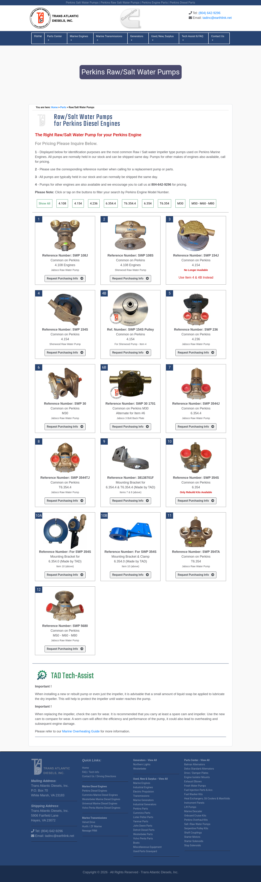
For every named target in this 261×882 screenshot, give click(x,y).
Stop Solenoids (192, 845)
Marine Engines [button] (79, 36)
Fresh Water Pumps (195, 785)
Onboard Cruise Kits (195, 815)
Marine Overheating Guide (81, 731)
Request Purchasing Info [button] (65, 278)
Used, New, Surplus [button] (162, 36)
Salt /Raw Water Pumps (197, 824)
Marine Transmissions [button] (109, 36)
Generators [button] (136, 36)
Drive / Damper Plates (196, 773)
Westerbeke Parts (143, 834)
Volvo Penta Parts (143, 838)
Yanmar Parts (140, 821)
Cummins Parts (141, 812)
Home (54, 107)
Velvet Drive (88, 822)
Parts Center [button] (54, 36)
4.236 (94, 203)
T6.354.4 (130, 203)
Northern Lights (141, 764)
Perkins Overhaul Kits (196, 819)
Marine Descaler (193, 811)
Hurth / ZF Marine (92, 826)
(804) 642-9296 (209, 13)
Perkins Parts (140, 808)
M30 (180, 203)
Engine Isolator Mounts (197, 777)
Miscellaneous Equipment (147, 847)
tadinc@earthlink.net (217, 18)
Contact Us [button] (217, 36)
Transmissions (141, 795)
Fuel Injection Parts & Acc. (198, 790)
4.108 (62, 203)
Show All (44, 203)
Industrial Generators (144, 804)
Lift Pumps (190, 807)
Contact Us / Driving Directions (99, 776)
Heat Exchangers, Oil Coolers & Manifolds (207, 798)
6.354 (148, 203)
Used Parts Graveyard (145, 851)
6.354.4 (111, 203)
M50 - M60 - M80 (202, 203)
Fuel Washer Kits (193, 794)
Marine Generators (143, 800)
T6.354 (164, 203)
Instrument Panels (194, 802)
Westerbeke (139, 768)
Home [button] (38, 36)
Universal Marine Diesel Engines (99, 803)
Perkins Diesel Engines (94, 790)
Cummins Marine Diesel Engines (100, 795)
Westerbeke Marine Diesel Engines (101, 799)
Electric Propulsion (143, 791)
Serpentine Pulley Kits (196, 828)
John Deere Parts (142, 825)
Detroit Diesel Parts (143, 830)
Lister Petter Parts (143, 817)
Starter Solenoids (193, 841)
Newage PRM (89, 830)
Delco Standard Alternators (199, 768)
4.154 (78, 203)
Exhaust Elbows (193, 781)
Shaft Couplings (193, 832)
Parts (63, 107)
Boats (136, 842)
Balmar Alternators (194, 764)
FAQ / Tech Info (90, 772)
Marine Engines (141, 783)
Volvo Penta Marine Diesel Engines (101, 807)
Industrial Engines (143, 787)
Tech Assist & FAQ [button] (192, 36)
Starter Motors (192, 836)
